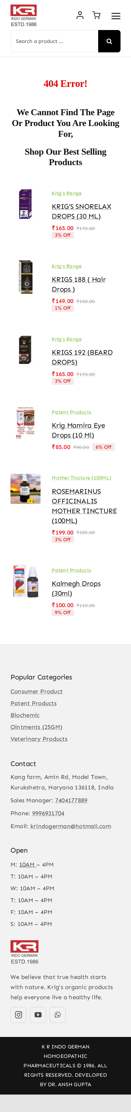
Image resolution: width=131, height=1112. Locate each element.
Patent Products (71, 412)
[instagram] (18, 1015)
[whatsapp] (58, 1015)
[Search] (109, 41)
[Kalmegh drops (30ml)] (25, 569)
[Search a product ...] (54, 41)
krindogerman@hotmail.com (70, 826)
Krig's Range (67, 193)
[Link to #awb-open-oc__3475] (116, 16)
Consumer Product (36, 691)
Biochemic (24, 715)
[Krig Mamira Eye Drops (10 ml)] (25, 411)
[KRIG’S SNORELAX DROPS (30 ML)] (25, 192)
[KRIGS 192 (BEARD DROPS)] (25, 338)
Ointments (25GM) (36, 726)
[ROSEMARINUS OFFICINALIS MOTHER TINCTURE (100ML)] (25, 477)
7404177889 (71, 800)
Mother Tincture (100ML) (81, 478)
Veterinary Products (38, 738)
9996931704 (48, 813)
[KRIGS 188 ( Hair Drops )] (25, 265)
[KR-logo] (23, 7)
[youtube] (38, 1015)
